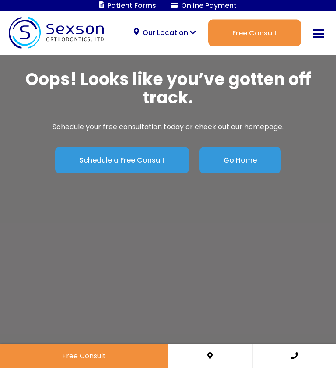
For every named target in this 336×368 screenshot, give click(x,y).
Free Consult (254, 33)
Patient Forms (128, 5)
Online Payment (204, 5)
